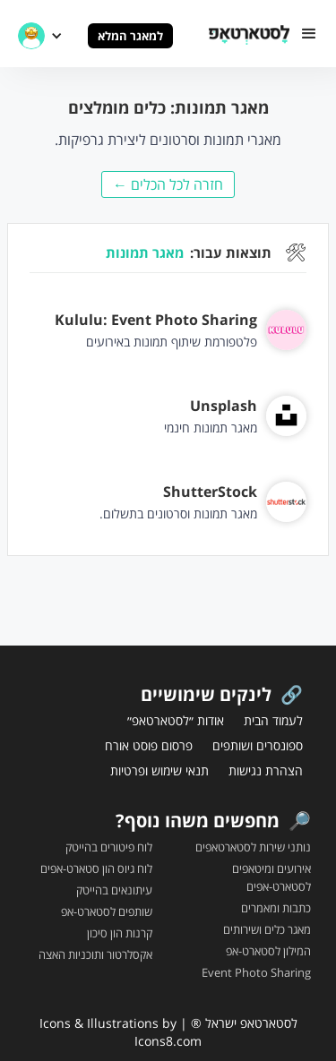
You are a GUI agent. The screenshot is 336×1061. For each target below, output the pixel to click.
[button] (309, 33)
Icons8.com (168, 1040)
